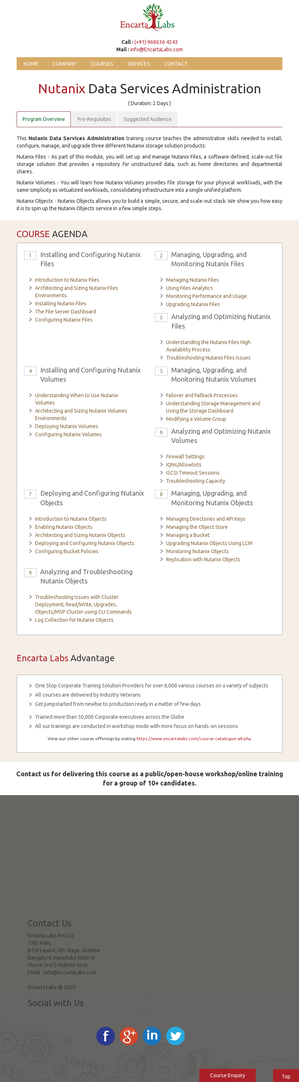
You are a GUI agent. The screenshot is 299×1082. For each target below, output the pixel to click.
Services (138, 64)
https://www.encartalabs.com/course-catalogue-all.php (194, 738)
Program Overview (44, 119)
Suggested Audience (148, 119)
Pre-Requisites (94, 119)
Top (286, 1076)
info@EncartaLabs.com (156, 49)
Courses (102, 64)
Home (31, 64)
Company (64, 64)
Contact (176, 64)
